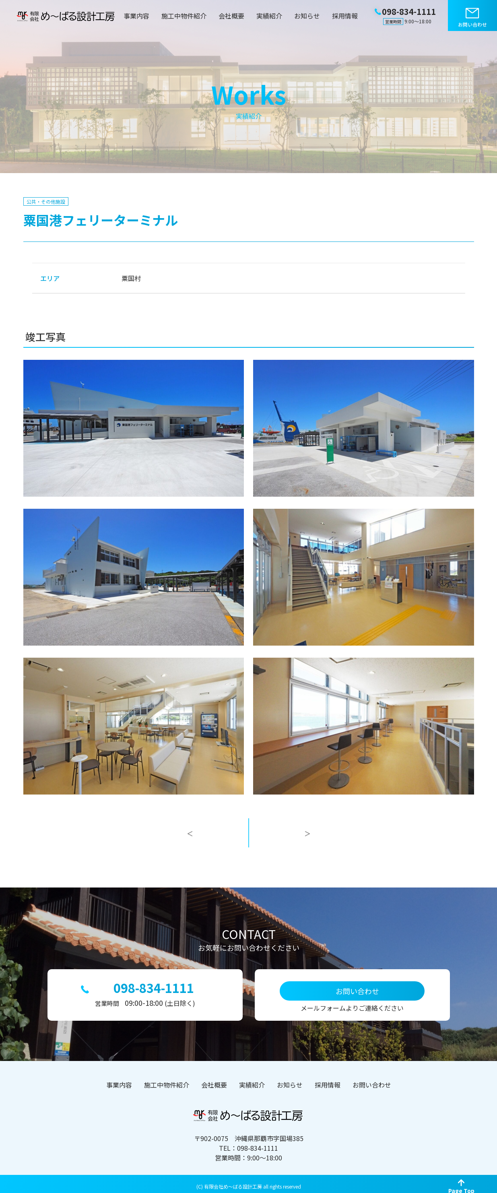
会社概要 (231, 15)
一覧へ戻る (249, 841)
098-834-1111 (153, 985)
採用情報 (345, 15)
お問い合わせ (472, 24)
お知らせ (307, 15)
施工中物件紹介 (183, 15)
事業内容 (136, 15)
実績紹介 (269, 15)
